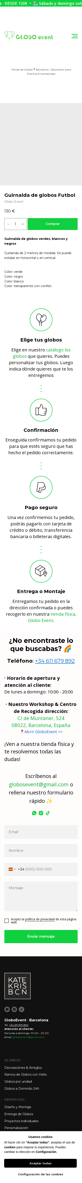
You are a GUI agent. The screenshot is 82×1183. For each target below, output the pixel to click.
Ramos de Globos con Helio (25, 1074)
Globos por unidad (18, 1082)
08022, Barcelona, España (41, 725)
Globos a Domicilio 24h (21, 1089)
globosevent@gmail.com (38, 784)
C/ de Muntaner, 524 (41, 718)
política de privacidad (40, 919)
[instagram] (41, 813)
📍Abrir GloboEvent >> (41, 731)
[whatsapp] (34, 813)
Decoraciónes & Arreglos (23, 1068)
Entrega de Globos (18, 1114)
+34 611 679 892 (55, 661)
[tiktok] (48, 813)
